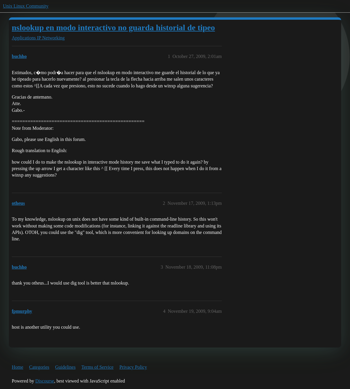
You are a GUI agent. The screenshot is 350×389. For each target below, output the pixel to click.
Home (17, 367)
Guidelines (65, 367)
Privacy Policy (133, 367)
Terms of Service (97, 367)
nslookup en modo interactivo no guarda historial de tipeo (113, 27)
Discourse (44, 380)
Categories (39, 367)
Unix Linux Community (26, 6)
